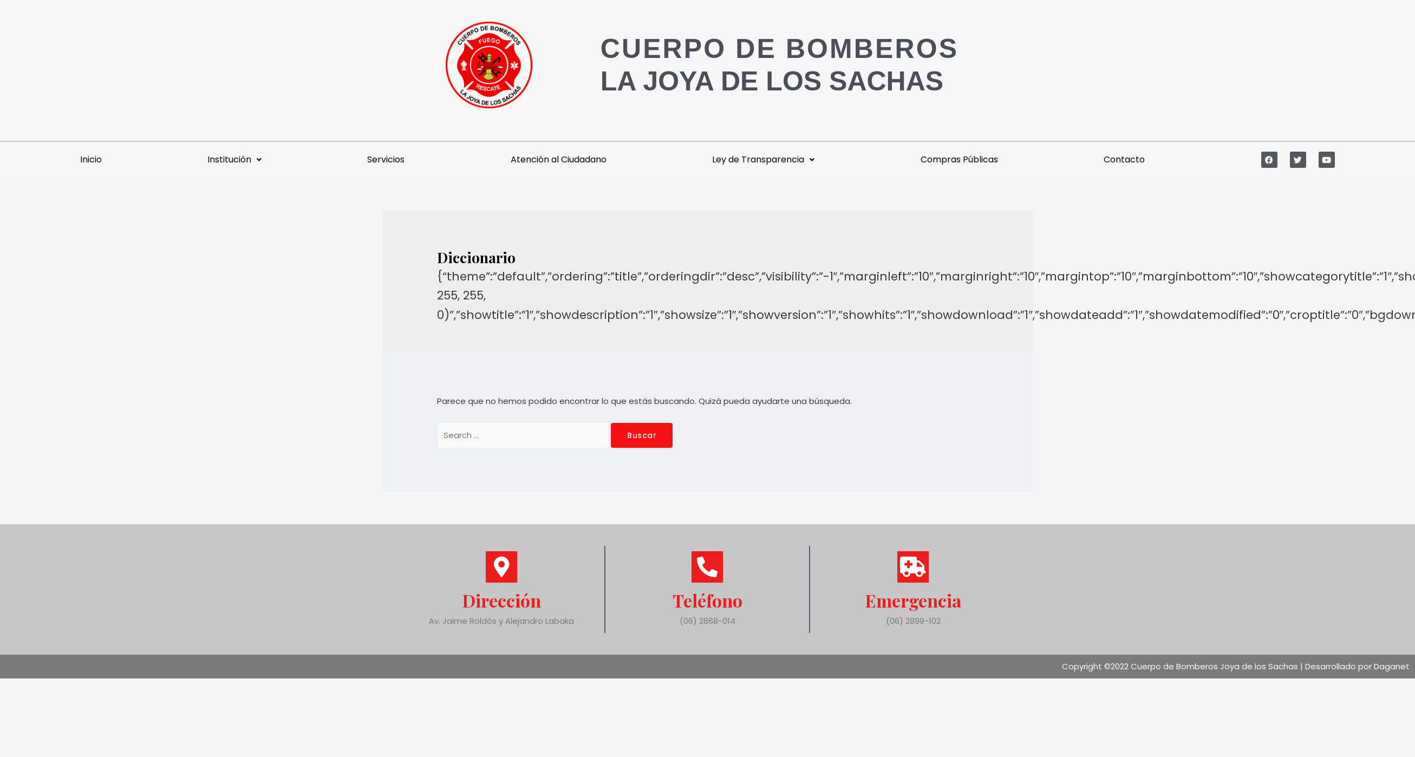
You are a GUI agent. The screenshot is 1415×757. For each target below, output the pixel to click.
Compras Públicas (959, 159)
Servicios (386, 159)
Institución (234, 159)
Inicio (91, 159)
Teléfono (707, 600)
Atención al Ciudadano (559, 159)
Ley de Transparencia (763, 159)
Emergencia (913, 600)
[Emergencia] (913, 567)
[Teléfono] (707, 567)
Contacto (1124, 159)
